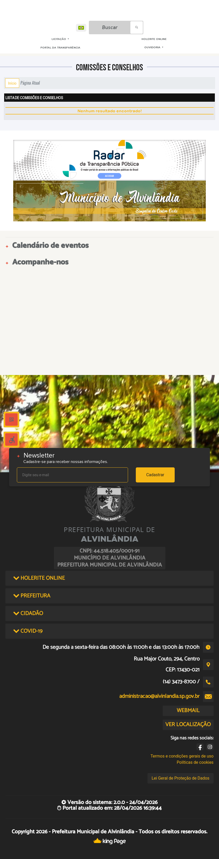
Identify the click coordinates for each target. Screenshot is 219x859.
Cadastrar (155, 474)
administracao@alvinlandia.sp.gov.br (159, 696)
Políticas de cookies (195, 762)
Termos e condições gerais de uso (182, 756)
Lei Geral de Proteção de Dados (180, 778)
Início (12, 83)
